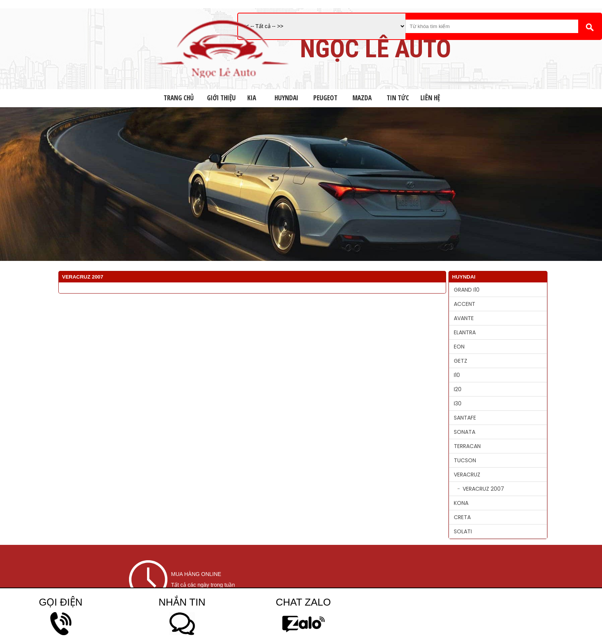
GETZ (460, 361)
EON (459, 346)
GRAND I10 (467, 290)
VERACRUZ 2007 (483, 489)
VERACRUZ (467, 474)
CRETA (462, 517)
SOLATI (463, 531)
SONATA (464, 432)
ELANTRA (465, 332)
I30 (457, 403)
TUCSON (465, 460)
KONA (461, 503)
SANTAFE (465, 418)
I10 (457, 375)
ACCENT (464, 304)
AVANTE (464, 318)
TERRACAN (467, 446)
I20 (457, 389)
